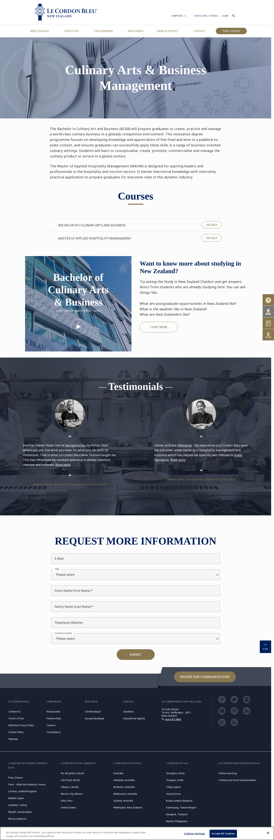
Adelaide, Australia (124, 780)
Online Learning (228, 773)
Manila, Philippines (176, 821)
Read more (62, 465)
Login (225, 15)
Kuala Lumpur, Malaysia (179, 800)
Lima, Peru (67, 800)
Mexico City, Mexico (72, 793)
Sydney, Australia (123, 800)
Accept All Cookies (223, 833)
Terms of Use (16, 718)
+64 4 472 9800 (173, 719)
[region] (137, 833)
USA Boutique (93, 711)
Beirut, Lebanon (17, 818)
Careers (51, 725)
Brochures (135, 31)
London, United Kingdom (22, 791)
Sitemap (13, 739)
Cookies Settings (194, 833)
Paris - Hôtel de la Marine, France (27, 784)
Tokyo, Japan (173, 787)
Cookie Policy (16, 732)
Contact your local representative (237, 780)
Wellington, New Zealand (127, 807)
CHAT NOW (158, 327)
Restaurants (53, 711)
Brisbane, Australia (124, 787)
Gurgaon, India (174, 780)
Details (211, 225)
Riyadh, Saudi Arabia (20, 812)
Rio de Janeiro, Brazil (72, 773)
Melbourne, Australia (125, 793)
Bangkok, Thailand (176, 814)
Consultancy (54, 732)
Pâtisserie (184, 445)
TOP (265, 646)
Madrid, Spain (16, 798)
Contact (199, 31)
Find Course (231, 31)
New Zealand (39, 31)
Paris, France (15, 777)
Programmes (103, 31)
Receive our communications (205, 677)
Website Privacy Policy (21, 725)
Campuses (179, 16)
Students (128, 711)
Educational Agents (134, 718)
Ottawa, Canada (69, 787)
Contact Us (14, 711)
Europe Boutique (94, 718)
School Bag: (206, 15)
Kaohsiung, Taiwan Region (181, 807)
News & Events (167, 31)
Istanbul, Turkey (17, 805)
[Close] (268, 833)
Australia (118, 773)
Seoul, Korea (173, 793)
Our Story (71, 31)
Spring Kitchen (75, 445)
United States (68, 807)
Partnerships (54, 718)
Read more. (178, 460)
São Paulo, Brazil (70, 780)
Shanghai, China (175, 773)
